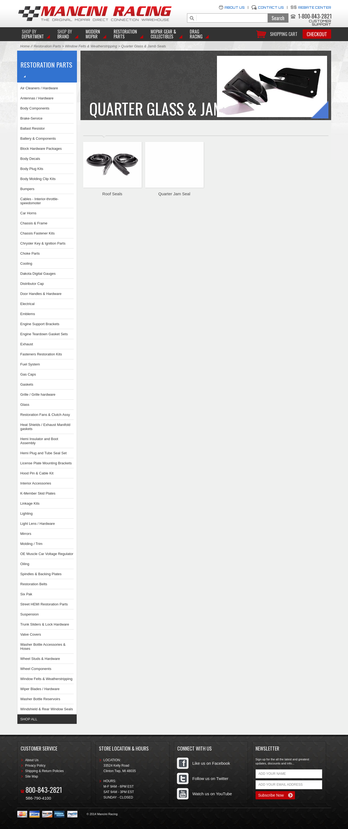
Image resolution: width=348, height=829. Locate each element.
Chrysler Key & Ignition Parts (43, 243)
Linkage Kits (30, 503)
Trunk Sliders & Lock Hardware (44, 624)
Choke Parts (30, 253)
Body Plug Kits (32, 169)
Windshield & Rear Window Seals (46, 709)
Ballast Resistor (32, 128)
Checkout (317, 34)
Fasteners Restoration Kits (41, 354)
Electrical (27, 304)
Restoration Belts (33, 584)
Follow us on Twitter (210, 778)
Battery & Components (38, 138)
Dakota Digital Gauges (38, 274)
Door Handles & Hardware (41, 294)
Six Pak (26, 594)
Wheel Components (35, 669)
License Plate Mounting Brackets (46, 463)
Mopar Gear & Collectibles (163, 34)
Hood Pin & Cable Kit (37, 473)
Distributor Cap (32, 284)
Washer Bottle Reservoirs (40, 699)
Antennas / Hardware (37, 98)
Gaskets (26, 384)
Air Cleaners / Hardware (39, 88)
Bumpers (27, 189)
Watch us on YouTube (212, 793)
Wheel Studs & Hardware (40, 659)
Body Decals (30, 159)
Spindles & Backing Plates (41, 574)
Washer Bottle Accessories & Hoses (43, 646)
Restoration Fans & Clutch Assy (45, 415)
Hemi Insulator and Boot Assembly (39, 441)
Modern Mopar (93, 34)
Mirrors (25, 534)
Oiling (24, 564)
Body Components (34, 108)
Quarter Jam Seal (174, 193)
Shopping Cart (283, 33)
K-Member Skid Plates (37, 493)
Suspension (29, 614)
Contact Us (271, 7)
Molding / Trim (31, 544)
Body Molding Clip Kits (38, 179)
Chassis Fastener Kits (37, 233)
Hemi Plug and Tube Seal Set (43, 453)
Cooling (26, 263)
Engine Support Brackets (40, 324)
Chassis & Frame (34, 223)
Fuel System (30, 364)
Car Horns (28, 213)
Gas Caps (28, 374)
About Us (235, 7)
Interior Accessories (35, 483)
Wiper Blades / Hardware (40, 689)
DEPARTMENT (33, 34)
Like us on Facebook (211, 763)
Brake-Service (31, 118)
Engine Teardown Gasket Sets (44, 334)
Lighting (26, 513)
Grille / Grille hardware (37, 394)
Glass (24, 405)
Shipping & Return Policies (44, 771)
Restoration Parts (125, 34)
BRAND (64, 34)
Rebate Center (314, 7)
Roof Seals (112, 193)
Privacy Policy (35, 765)
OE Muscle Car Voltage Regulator (46, 554)
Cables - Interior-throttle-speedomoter (39, 201)
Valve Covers (30, 634)
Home (25, 46)
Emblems (27, 314)
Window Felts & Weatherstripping (91, 46)
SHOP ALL (29, 719)
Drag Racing (196, 34)
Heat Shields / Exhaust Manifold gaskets (45, 427)
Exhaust (26, 344)
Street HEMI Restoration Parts (44, 604)
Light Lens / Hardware (37, 524)
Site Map (31, 776)
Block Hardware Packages (41, 149)
